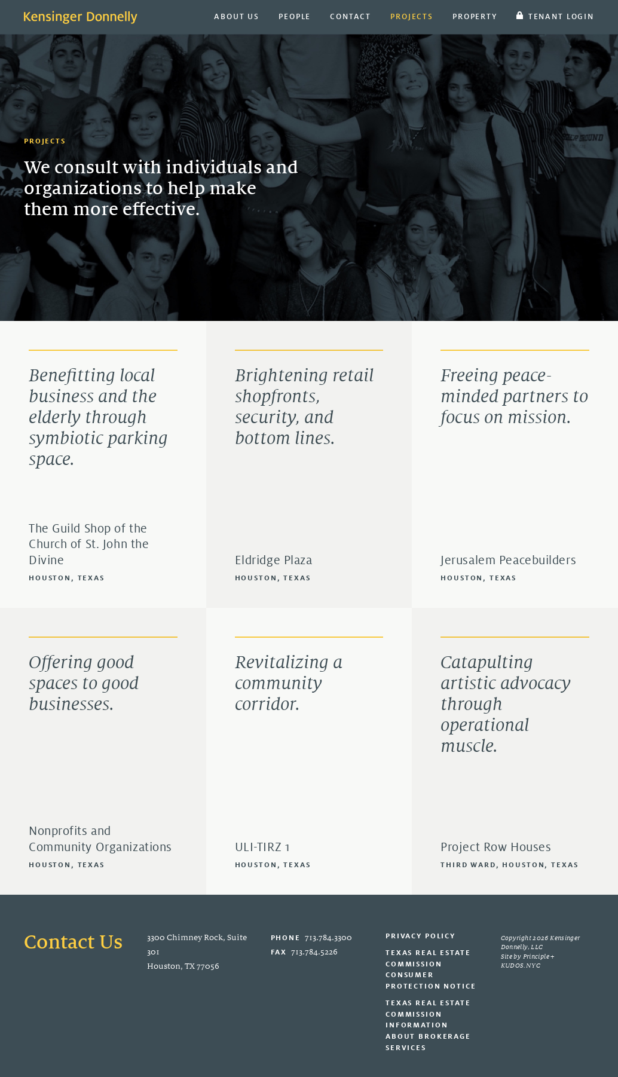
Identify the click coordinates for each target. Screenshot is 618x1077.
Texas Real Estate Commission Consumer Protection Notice (431, 969)
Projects (411, 16)
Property (474, 16)
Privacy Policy (420, 935)
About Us (236, 16)
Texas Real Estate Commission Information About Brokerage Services (428, 1024)
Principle (536, 956)
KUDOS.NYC (520, 965)
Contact (350, 16)
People (295, 16)
